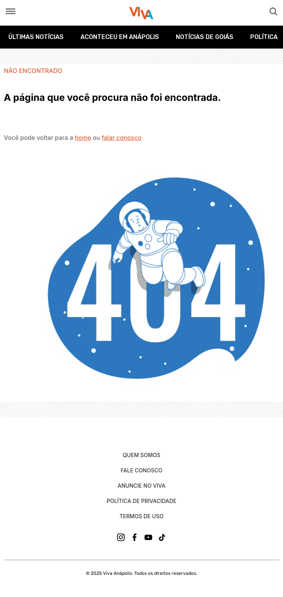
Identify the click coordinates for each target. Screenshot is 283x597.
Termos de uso (141, 516)
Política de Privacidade (142, 501)
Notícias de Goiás (204, 37)
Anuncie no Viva (141, 485)
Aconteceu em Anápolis (119, 37)
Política (264, 37)
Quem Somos (141, 455)
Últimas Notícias (36, 37)
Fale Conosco (141, 470)
